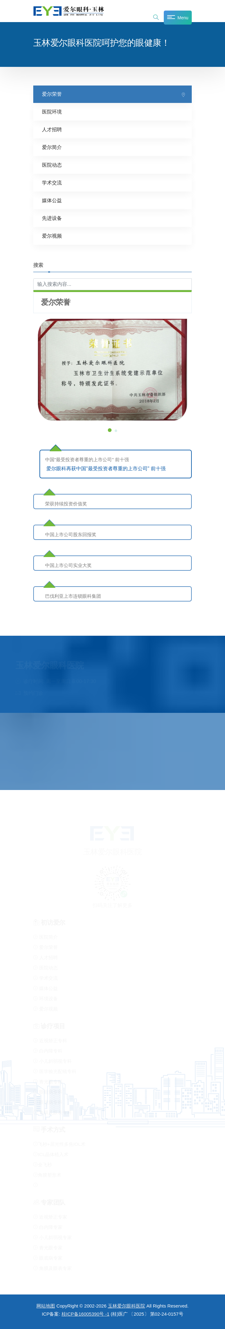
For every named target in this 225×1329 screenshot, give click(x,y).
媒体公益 (52, 200)
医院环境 (52, 111)
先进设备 (52, 218)
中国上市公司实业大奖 (68, 565)
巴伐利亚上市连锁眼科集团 (73, 595)
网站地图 (45, 1305)
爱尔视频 (52, 235)
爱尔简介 (52, 147)
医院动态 (52, 164)
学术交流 (52, 182)
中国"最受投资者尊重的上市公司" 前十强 (87, 459)
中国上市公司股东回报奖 (70, 534)
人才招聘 (52, 129)
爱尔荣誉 (52, 93)
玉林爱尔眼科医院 (126, 1305)
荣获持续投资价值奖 (66, 503)
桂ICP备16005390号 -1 (85, 1314)
